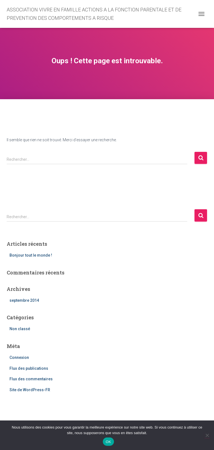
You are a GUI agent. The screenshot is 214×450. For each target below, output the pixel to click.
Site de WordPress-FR (29, 390)
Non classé (19, 329)
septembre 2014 (24, 300)
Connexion (19, 357)
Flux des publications (28, 368)
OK (108, 442)
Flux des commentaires (31, 379)
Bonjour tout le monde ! (30, 255)
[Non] (207, 435)
